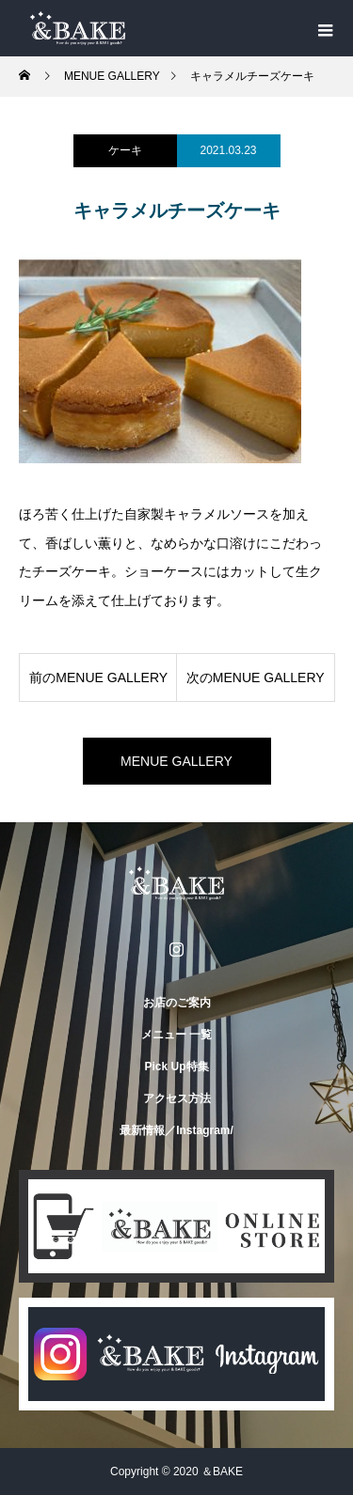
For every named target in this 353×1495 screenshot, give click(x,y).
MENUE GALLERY (176, 761)
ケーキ (125, 150)
